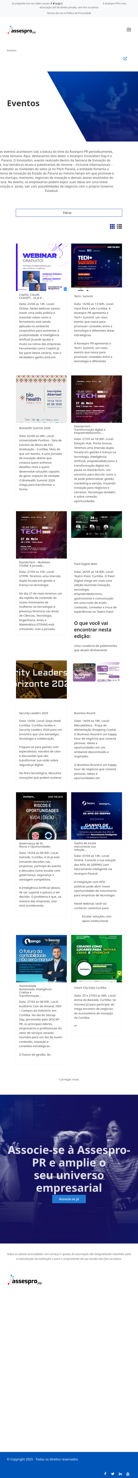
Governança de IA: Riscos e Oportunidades (34, 845)
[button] (129, 29)
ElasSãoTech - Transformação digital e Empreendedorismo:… (89, 429)
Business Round (84, 713)
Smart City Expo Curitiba (90, 987)
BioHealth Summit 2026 (34, 428)
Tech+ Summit (83, 296)
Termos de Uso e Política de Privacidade (69, 13)
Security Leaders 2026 (33, 713)
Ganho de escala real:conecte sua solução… (85, 846)
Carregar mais (69, 1079)
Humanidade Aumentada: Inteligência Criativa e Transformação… (35, 990)
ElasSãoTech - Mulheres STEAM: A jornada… (34, 564)
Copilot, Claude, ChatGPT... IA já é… (31, 296)
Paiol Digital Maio (85, 564)
